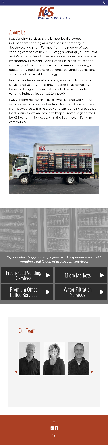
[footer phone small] (54, 435)
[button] (16, 372)
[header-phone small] (104, 3)
